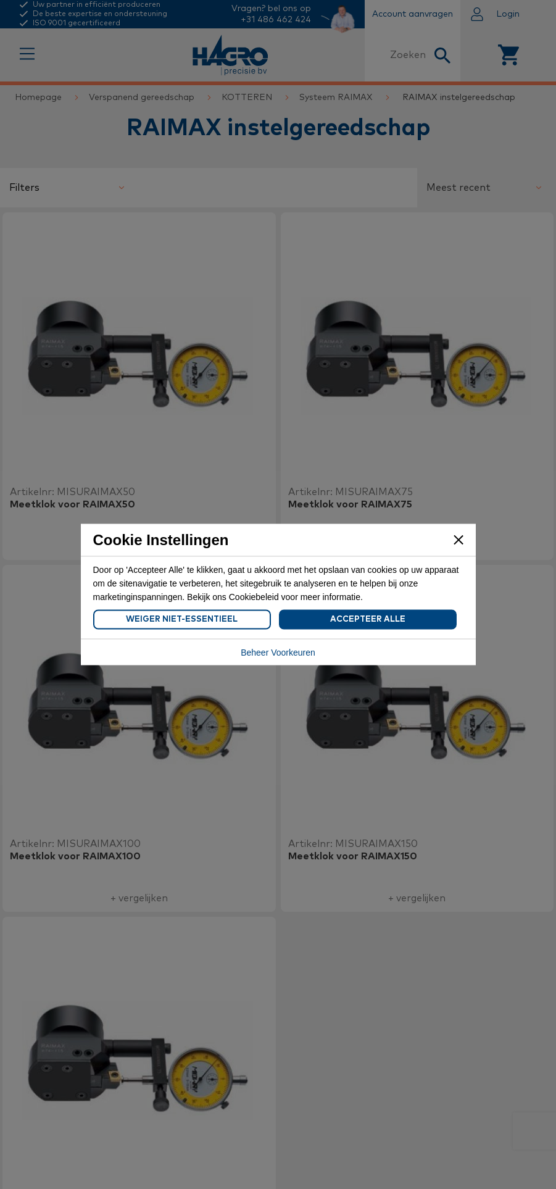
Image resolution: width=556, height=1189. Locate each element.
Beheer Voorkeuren (278, 652)
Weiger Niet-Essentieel (182, 619)
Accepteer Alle (367, 619)
